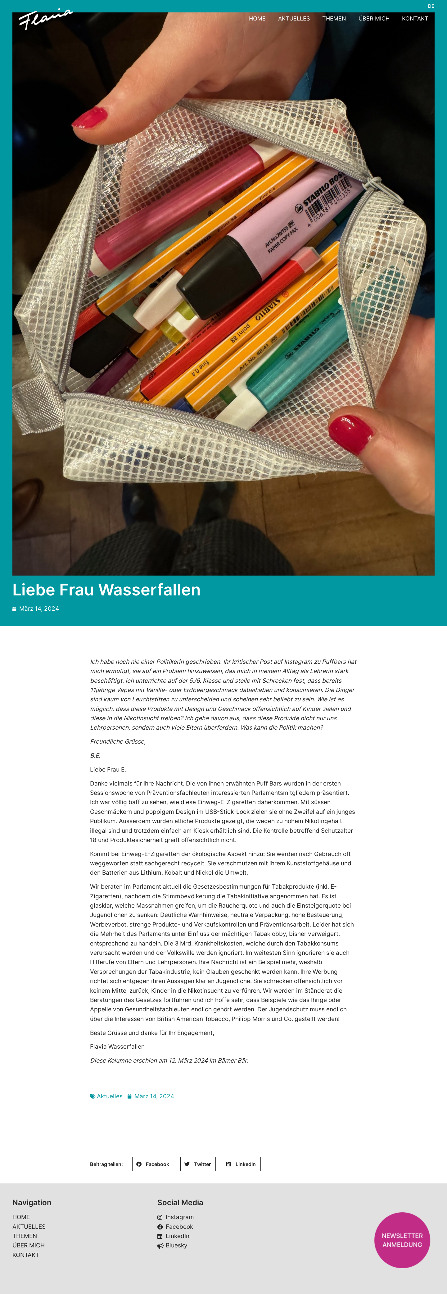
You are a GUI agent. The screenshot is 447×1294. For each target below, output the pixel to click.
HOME (257, 18)
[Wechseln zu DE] (431, 6)
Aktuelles (110, 1096)
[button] (153, 1164)
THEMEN (334, 18)
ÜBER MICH (374, 18)
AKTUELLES (294, 18)
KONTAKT (415, 18)
